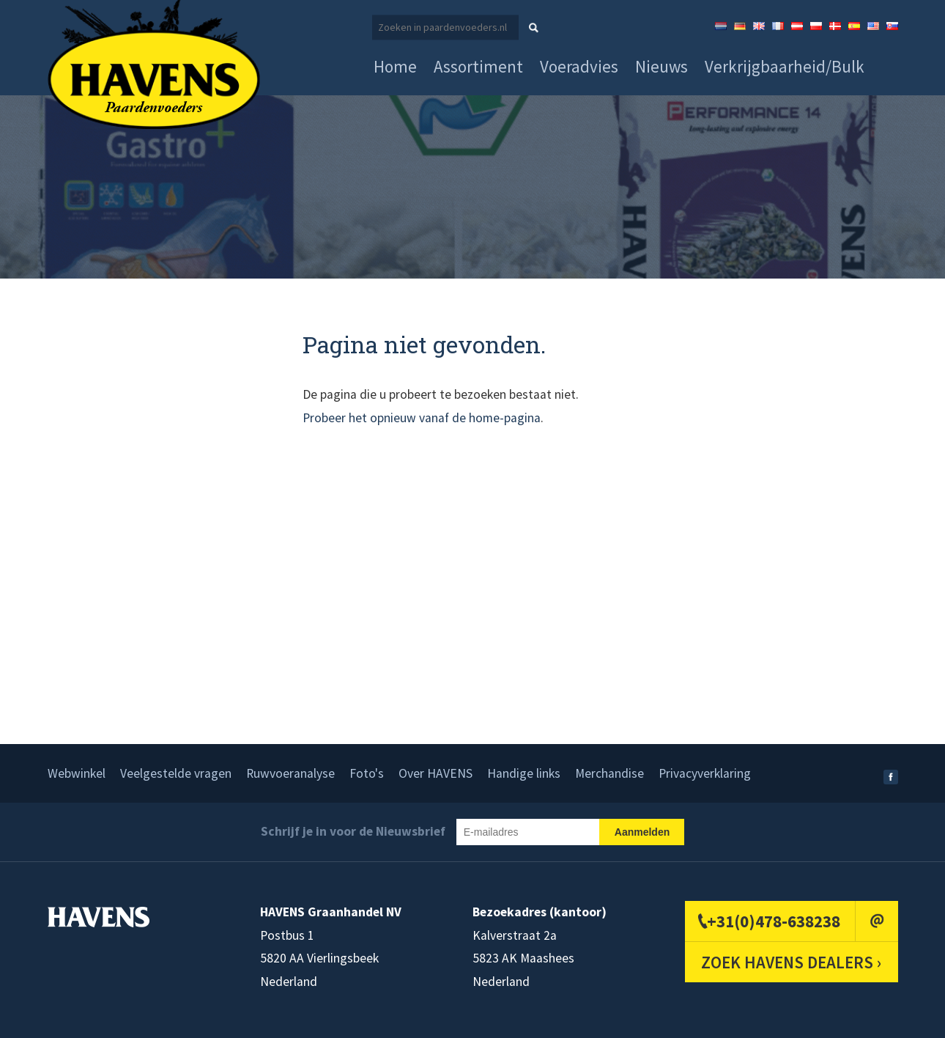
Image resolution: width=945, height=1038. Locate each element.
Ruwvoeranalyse (290, 773)
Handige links (523, 773)
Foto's (366, 773)
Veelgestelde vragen (175, 773)
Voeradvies (579, 66)
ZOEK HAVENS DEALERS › (791, 962)
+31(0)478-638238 (773, 921)
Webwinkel (76, 773)
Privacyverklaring (705, 773)
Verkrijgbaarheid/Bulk (784, 66)
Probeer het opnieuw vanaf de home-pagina (422, 418)
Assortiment (478, 66)
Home (395, 66)
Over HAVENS (435, 773)
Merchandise (609, 773)
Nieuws (661, 66)
